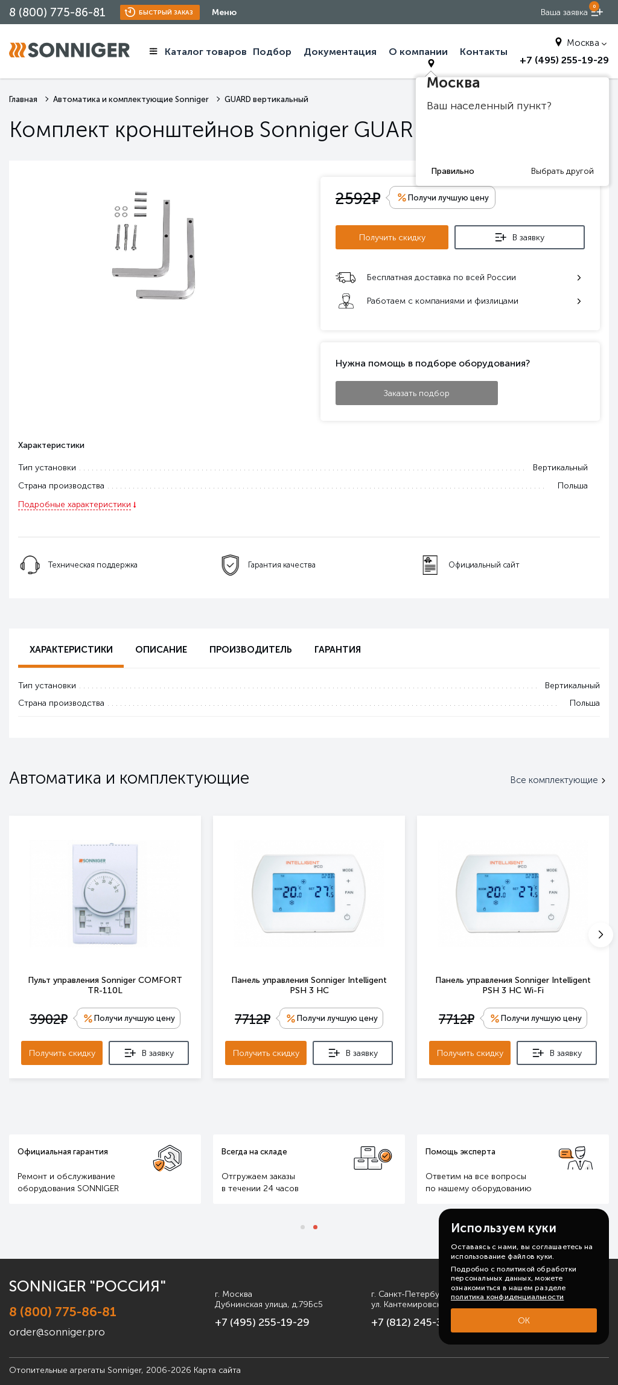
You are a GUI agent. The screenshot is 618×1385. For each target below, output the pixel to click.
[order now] (572, 12)
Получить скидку (396, 236)
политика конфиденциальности (507, 1297)
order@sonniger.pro (50, 1323)
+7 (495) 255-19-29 (234, 1319)
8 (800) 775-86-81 (57, 12)
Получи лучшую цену (134, 1017)
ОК (524, 1321)
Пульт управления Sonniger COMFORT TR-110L (105, 983)
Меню (224, 12)
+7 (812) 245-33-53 (402, 1319)
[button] (601, 933)
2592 (358, 197)
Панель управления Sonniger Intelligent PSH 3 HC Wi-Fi (513, 983)
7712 (251, 1017)
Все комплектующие (559, 778)
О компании (418, 51)
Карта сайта (217, 1362)
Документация (340, 51)
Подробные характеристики (74, 502)
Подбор (272, 51)
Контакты (484, 51)
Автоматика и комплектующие (129, 775)
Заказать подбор (417, 391)
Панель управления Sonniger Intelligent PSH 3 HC (309, 983)
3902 (47, 1017)
